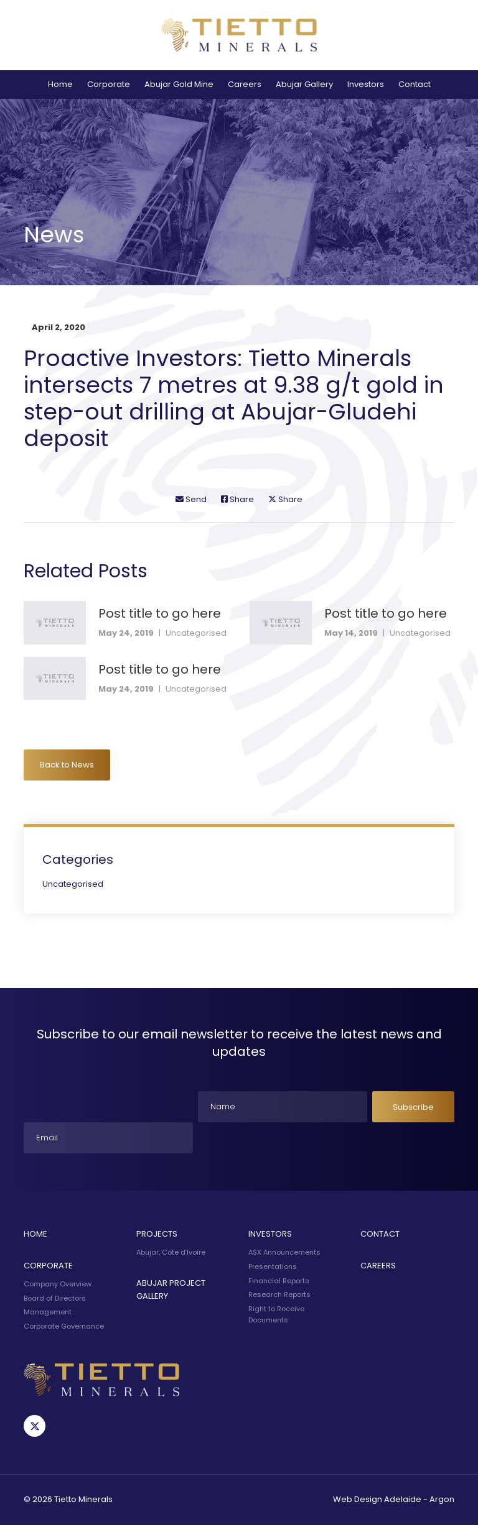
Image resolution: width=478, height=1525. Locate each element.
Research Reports (279, 1294)
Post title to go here (159, 613)
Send (191, 499)
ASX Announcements (284, 1252)
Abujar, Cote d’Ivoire (170, 1252)
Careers (244, 84)
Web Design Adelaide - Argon (393, 1499)
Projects (156, 1234)
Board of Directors (55, 1298)
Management (48, 1312)
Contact (414, 84)
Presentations (272, 1266)
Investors (365, 84)
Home (60, 84)
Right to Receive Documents (276, 1314)
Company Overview (57, 1284)
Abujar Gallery (304, 84)
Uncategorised (196, 633)
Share (237, 499)
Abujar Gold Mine (178, 84)
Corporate (108, 84)
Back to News (67, 765)
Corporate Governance (64, 1326)
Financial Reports (278, 1281)
